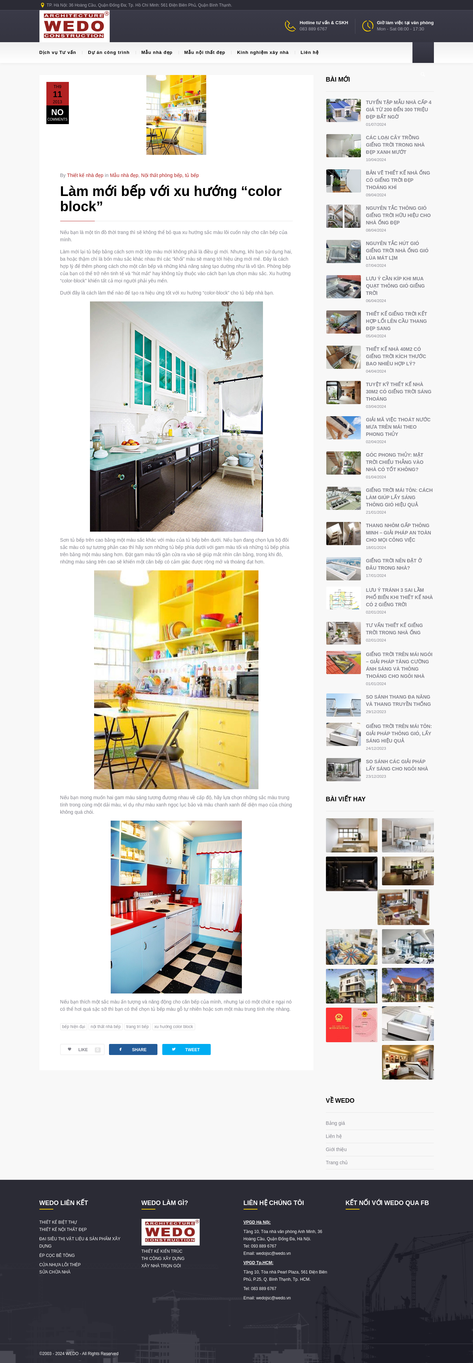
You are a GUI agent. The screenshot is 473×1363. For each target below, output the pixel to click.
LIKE (81, 1050)
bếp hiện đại (73, 1026)
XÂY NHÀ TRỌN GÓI (161, 1265)
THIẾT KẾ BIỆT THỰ (58, 1222)
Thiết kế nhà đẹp (85, 175)
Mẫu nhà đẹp (154, 52)
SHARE (132, 1049)
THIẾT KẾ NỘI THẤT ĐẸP (63, 1229)
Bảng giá (335, 1123)
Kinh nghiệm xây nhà (260, 52)
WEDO (72, 1353)
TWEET (185, 1049)
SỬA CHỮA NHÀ (55, 1272)
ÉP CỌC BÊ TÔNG (57, 1255)
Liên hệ (307, 52)
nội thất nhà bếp (106, 1026)
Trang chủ (337, 1162)
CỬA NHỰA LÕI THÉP (60, 1264)
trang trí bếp (137, 1026)
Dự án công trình (105, 52)
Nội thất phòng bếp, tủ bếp (170, 175)
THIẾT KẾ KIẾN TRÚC (162, 1251)
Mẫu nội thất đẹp (202, 52)
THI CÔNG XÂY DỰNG (163, 1258)
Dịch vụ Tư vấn (57, 52)
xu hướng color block (173, 1026)
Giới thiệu (336, 1149)
